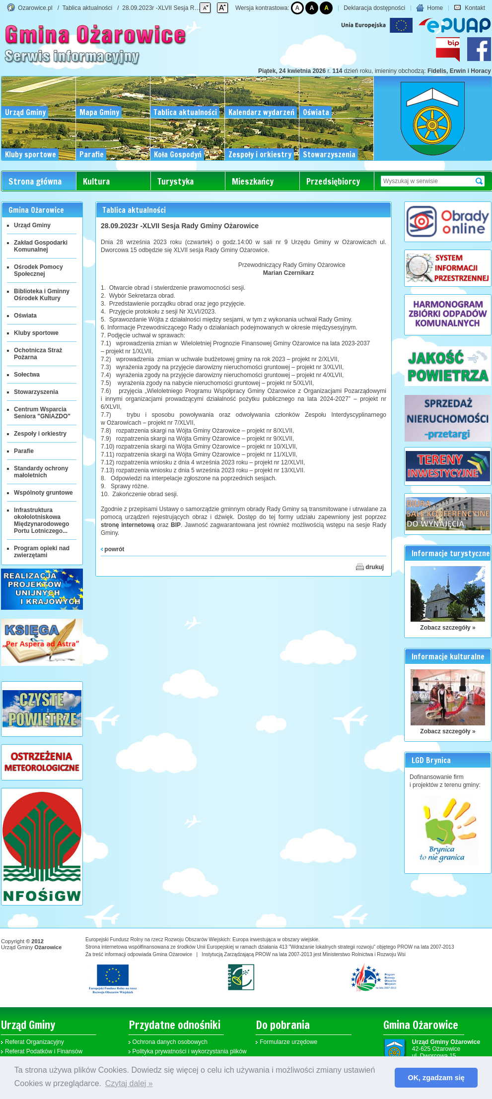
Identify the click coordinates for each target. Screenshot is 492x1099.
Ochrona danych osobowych (170, 1041)
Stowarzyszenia (36, 391)
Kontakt (469, 7)
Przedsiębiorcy (333, 181)
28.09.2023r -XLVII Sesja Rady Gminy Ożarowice (187, 7)
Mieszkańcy (253, 181)
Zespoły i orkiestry (40, 433)
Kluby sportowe (36, 332)
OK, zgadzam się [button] (436, 1078)
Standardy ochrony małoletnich (41, 472)
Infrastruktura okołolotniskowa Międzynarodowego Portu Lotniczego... (41, 520)
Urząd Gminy (32, 225)
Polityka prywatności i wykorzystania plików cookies (190, 1055)
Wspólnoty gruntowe (43, 492)
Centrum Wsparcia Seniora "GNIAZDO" (42, 413)
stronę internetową (128, 524)
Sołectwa (27, 374)
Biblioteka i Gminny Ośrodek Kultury (42, 295)
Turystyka (175, 181)
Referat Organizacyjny (34, 1041)
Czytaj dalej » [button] (129, 1083)
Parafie (24, 451)
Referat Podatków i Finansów (43, 1051)
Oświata (25, 315)
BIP (176, 524)
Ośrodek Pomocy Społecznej (38, 270)
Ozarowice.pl (35, 7)
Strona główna (35, 181)
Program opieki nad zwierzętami (42, 552)
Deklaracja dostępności (374, 7)
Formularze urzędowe (288, 1041)
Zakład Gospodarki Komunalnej (41, 246)
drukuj (370, 567)
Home (429, 7)
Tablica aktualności (88, 7)
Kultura (96, 181)
